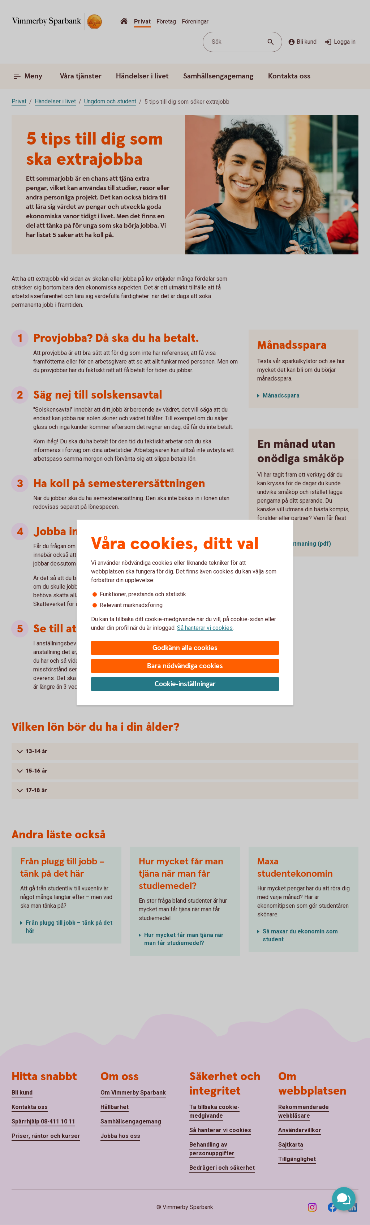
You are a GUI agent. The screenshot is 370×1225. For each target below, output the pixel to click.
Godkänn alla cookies (185, 648)
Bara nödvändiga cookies (185, 666)
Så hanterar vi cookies (205, 627)
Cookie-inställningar (185, 684)
